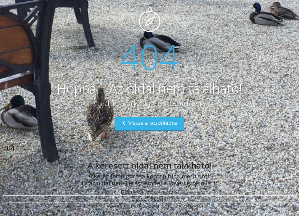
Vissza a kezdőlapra (149, 122)
